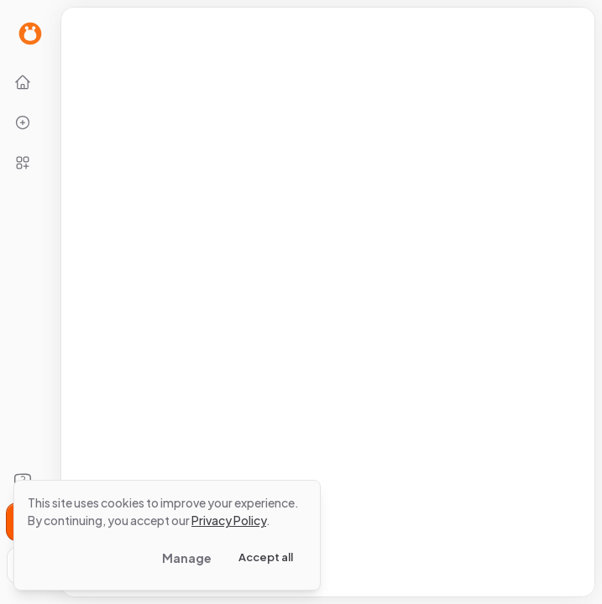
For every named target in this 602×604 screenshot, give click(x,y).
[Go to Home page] (30, 33)
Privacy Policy (228, 520)
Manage (187, 557)
